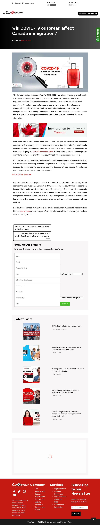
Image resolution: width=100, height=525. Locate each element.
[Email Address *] (79, 507)
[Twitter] (19, 492)
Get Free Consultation (88, 13)
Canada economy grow (43, 152)
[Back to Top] (93, 520)
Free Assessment (40, 490)
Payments (39, 504)
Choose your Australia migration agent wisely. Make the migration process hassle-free (32, 236)
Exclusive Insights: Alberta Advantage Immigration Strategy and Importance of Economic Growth (66, 414)
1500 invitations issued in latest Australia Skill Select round (32, 227)
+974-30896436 (73, 4)
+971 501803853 (51, 4)
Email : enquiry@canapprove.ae (23, 3)
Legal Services (60, 497)
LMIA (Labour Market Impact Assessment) (66, 326)
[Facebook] (14, 492)
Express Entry (60, 489)
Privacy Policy (67, 522)
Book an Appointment (40, 495)
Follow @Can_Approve (21, 174)
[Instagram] (24, 492)
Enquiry (38, 502)
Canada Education (58, 492)
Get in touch (25, 211)
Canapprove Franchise (59, 505)
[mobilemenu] (4, 14)
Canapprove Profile (40, 508)
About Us (58, 499)
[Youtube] (15, 495)
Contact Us (39, 499)
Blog (56, 502)
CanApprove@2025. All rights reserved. (43, 522)
